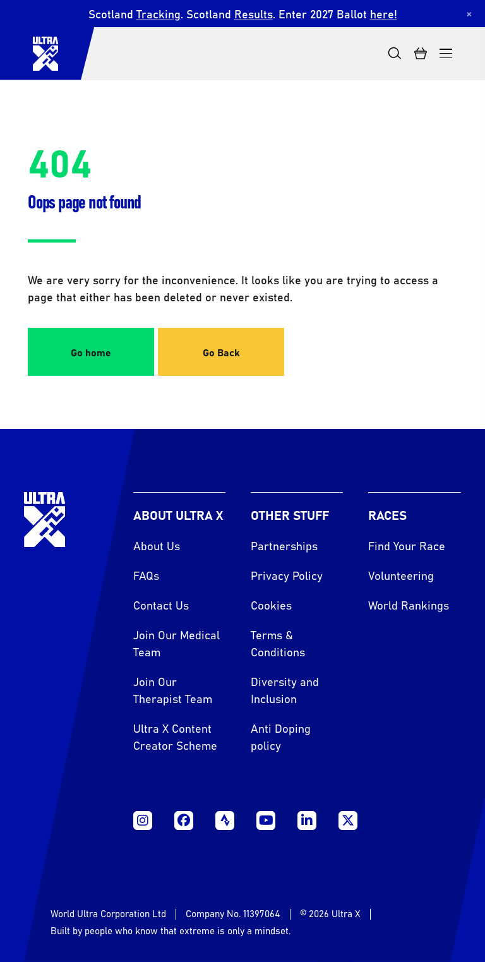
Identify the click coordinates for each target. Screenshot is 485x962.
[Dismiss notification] (469, 13)
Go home (91, 351)
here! (383, 13)
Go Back (221, 351)
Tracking (158, 13)
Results (253, 13)
